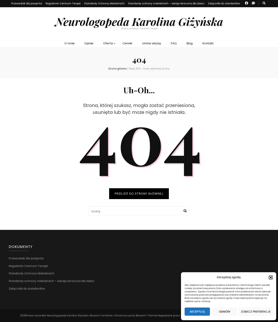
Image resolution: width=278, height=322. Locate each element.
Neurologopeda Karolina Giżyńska (139, 21)
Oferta (108, 43)
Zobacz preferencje (256, 311)
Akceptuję (197, 311)
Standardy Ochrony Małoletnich (104, 3)
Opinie (88, 43)
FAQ (174, 43)
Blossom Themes (147, 315)
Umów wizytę (151, 43)
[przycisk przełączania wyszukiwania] (264, 3)
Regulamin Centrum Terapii (63, 3)
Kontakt (208, 43)
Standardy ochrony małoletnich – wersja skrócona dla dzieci (166, 3)
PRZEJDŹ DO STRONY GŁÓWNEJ (139, 193)
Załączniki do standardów (224, 3)
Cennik (127, 43)
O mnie (69, 43)
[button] (271, 277)
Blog (189, 43)
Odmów (224, 311)
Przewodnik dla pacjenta (26, 3)
